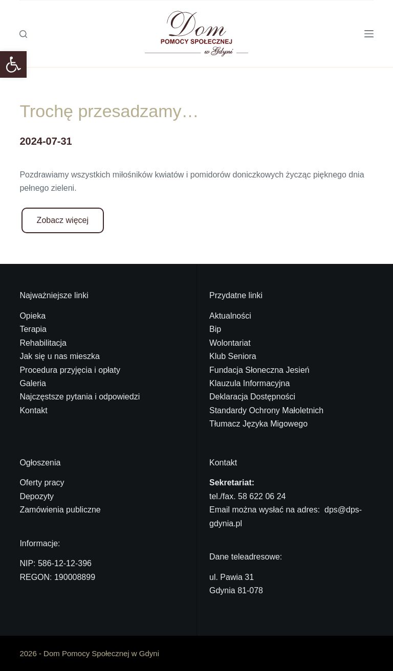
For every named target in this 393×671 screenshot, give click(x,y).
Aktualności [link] (230, 315)
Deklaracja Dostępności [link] (252, 396)
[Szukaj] (23, 34)
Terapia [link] (32, 329)
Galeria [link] (32, 383)
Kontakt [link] (33, 410)
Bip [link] (215, 329)
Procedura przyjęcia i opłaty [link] (69, 370)
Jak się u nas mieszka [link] (59, 356)
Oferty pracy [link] (41, 482)
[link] (13, 64)
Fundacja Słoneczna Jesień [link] (259, 370)
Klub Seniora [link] (232, 356)
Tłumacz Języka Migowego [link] (258, 423)
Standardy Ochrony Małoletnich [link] (266, 410)
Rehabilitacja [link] (43, 343)
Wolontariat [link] (230, 343)
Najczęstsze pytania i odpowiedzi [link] (79, 396)
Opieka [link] (32, 315)
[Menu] (369, 33)
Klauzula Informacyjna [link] (249, 383)
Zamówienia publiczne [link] (59, 509)
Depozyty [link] (36, 496)
